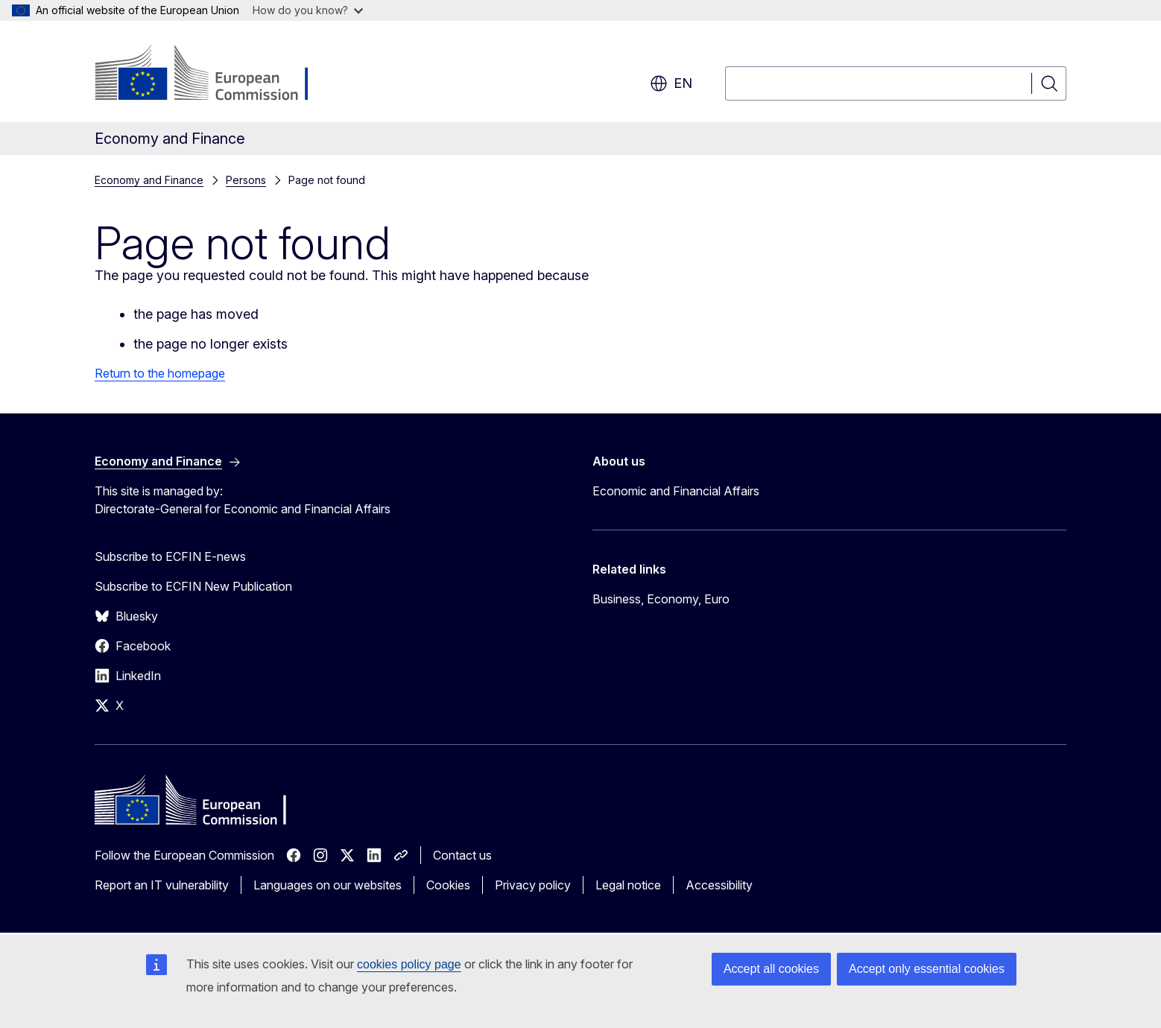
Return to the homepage (160, 373)
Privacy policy (533, 885)
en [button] (671, 83)
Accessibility (719, 885)
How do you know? (308, 10)
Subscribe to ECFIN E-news (170, 556)
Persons (246, 180)
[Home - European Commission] (215, 74)
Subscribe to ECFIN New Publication (193, 586)
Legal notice (628, 885)
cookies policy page (409, 964)
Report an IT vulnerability (162, 885)
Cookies (448, 885)
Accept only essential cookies (927, 968)
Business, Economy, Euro (661, 598)
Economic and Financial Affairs (675, 490)
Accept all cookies (771, 968)
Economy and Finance (149, 180)
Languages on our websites (327, 885)
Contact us (462, 855)
